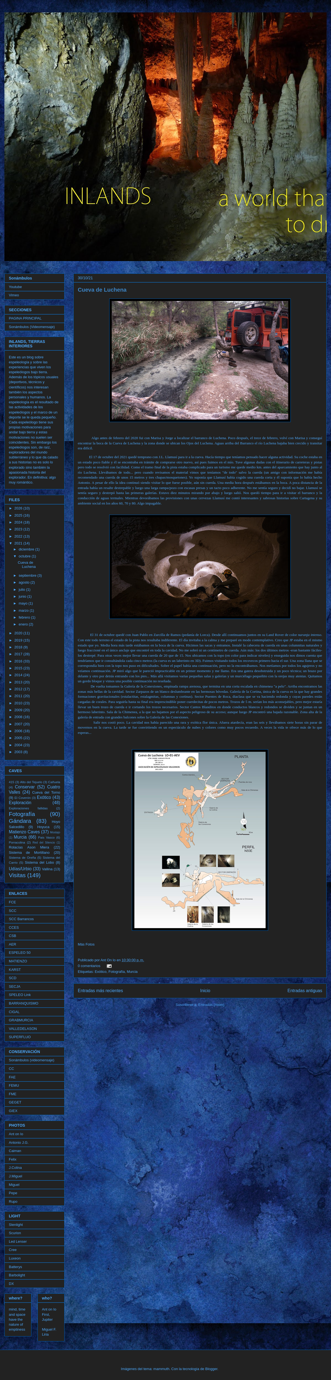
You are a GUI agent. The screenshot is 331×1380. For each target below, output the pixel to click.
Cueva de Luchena (102, 290)
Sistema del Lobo (39, 862)
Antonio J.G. (19, 1142)
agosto (25, 582)
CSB (12, 936)
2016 (18, 661)
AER (12, 944)
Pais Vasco (46, 837)
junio (23, 596)
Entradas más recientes (100, 990)
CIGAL (14, 1012)
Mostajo (55, 832)
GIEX (13, 1111)
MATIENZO (18, 961)
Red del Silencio (44, 842)
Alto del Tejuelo (31, 782)
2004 (18, 745)
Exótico (100, 972)
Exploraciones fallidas (28, 808)
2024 (18, 522)
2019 (18, 640)
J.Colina (15, 1168)
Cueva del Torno (46, 792)
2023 (18, 529)
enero (24, 624)
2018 (18, 647)
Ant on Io (16, 1134)
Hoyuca (43, 827)
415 (11, 782)
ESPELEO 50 (20, 953)
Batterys (15, 1267)
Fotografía (116, 972)
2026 (18, 508)
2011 (18, 696)
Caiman (15, 1151)
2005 (18, 738)
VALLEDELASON (23, 1029)
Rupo (13, 1201)
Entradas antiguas (304, 990)
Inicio (205, 990)
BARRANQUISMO (23, 1003)
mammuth (161, 1369)
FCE (12, 902)
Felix (12, 1159)
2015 (18, 668)
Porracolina (17, 842)
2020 (18, 633)
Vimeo (14, 295)
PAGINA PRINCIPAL (25, 318)
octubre (25, 556)
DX (11, 1284)
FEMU (14, 1085)
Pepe (13, 1193)
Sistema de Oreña (22, 857)
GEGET (15, 1102)
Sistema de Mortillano (29, 852)
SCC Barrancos (21, 919)
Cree (13, 1250)
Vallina (47, 869)
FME (12, 1094)
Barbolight (17, 1275)
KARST (15, 970)
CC (11, 1069)
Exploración (20, 802)
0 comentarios (89, 966)
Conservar (25, 787)
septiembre (28, 575)
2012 (18, 689)
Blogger (211, 1369)
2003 (18, 752)
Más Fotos (86, 944)
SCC (12, 911)
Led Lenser (18, 1241)
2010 (18, 703)
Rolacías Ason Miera (29, 847)
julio (22, 589)
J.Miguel (15, 1176)
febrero (25, 617)
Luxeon (15, 1258)
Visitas (17, 875)
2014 (18, 675)
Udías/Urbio (20, 868)
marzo (24, 610)
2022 (18, 536)
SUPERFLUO (20, 1037)
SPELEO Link (20, 995)
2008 (18, 717)
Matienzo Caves (24, 831)
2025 (18, 515)
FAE (12, 1077)
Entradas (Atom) (211, 1005)
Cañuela (54, 782)
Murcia (132, 972)
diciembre (27, 549)
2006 (18, 731)
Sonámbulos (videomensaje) (31, 1060)
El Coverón (22, 797)
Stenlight (16, 1225)
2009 (18, 710)
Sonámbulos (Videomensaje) (32, 327)
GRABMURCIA (21, 1020)
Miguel (14, 1185)
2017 (18, 654)
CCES (14, 927)
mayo (23, 603)
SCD (12, 978)
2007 (18, 724)
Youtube (15, 287)
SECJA (14, 986)
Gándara (20, 821)
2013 (18, 682)
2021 (18, 543)
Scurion (15, 1233)
